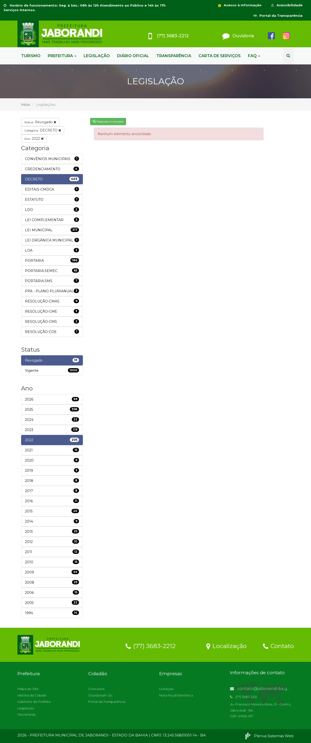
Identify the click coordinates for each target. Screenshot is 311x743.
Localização (226, 645)
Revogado (40, 122)
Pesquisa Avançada (108, 121)
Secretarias (26, 714)
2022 (34, 138)
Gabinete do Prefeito (34, 702)
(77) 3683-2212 (150, 645)
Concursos (96, 689)
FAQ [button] (254, 56)
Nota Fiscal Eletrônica (176, 695)
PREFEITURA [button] (62, 56)
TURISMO (30, 56)
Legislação (25, 708)
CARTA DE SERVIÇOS (220, 56)
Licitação (166, 689)
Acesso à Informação (239, 5)
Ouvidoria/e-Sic (100, 695)
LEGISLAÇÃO (97, 56)
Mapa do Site (28, 689)
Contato (278, 645)
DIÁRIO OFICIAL (133, 56)
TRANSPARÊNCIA (173, 56)
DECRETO (42, 130)
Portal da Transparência (278, 15)
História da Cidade (31, 695)
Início (25, 104)
